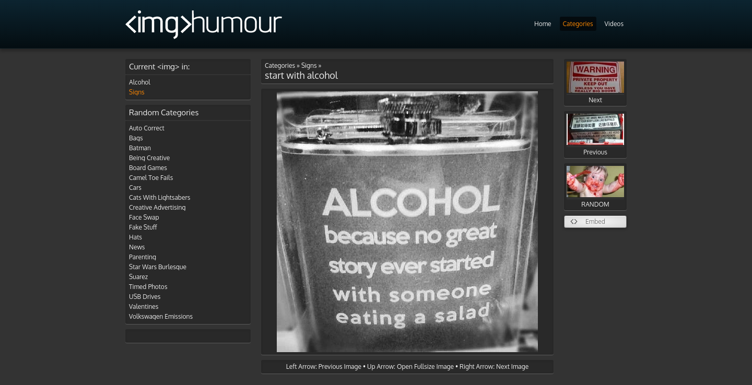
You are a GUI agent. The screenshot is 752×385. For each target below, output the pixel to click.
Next (595, 83)
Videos (614, 24)
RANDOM (595, 187)
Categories (578, 24)
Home (542, 24)
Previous (595, 135)
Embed (595, 221)
